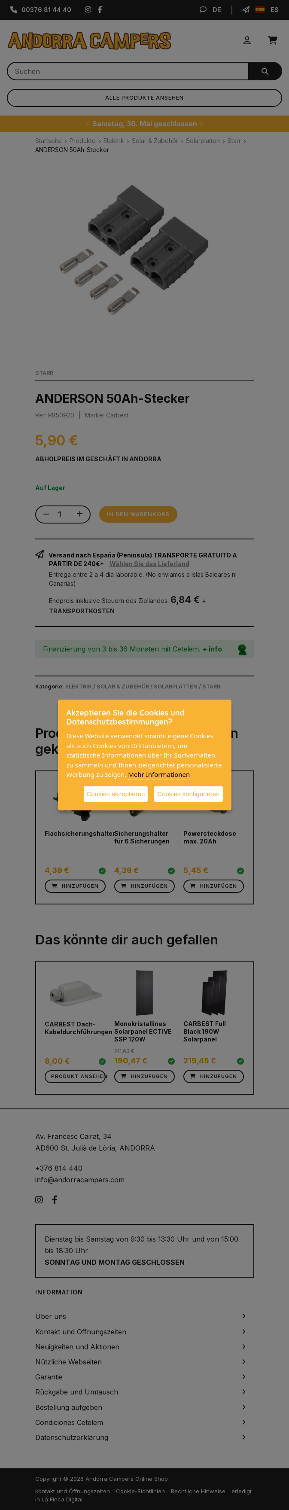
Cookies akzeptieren (115, 794)
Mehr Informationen (159, 774)
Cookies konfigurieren (188, 794)
